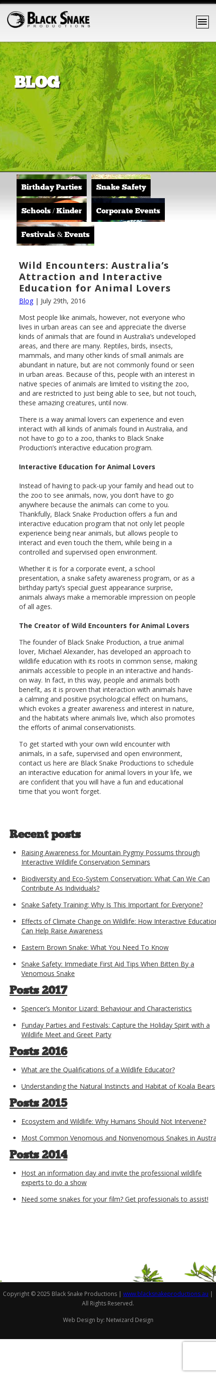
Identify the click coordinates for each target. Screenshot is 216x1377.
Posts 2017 (38, 991)
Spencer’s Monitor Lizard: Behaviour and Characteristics (106, 1008)
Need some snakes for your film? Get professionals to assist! (114, 1199)
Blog (26, 300)
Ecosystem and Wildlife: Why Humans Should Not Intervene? (113, 1121)
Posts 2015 (38, 1104)
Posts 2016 (38, 1052)
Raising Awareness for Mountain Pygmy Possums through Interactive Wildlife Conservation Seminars (110, 857)
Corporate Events (128, 211)
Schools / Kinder (51, 211)
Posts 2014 (38, 1155)
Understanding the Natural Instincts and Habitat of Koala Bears (118, 1086)
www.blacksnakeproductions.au (165, 1294)
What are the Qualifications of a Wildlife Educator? (98, 1069)
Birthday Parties (51, 188)
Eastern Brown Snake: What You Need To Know (95, 947)
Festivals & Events (55, 235)
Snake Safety (121, 188)
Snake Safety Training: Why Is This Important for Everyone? (112, 904)
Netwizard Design (129, 1320)
